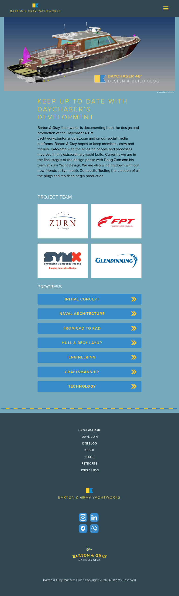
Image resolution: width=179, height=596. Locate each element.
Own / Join (90, 436)
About (89, 450)
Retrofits (89, 463)
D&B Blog (89, 443)
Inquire (89, 457)
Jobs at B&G (89, 470)
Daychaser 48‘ (89, 430)
